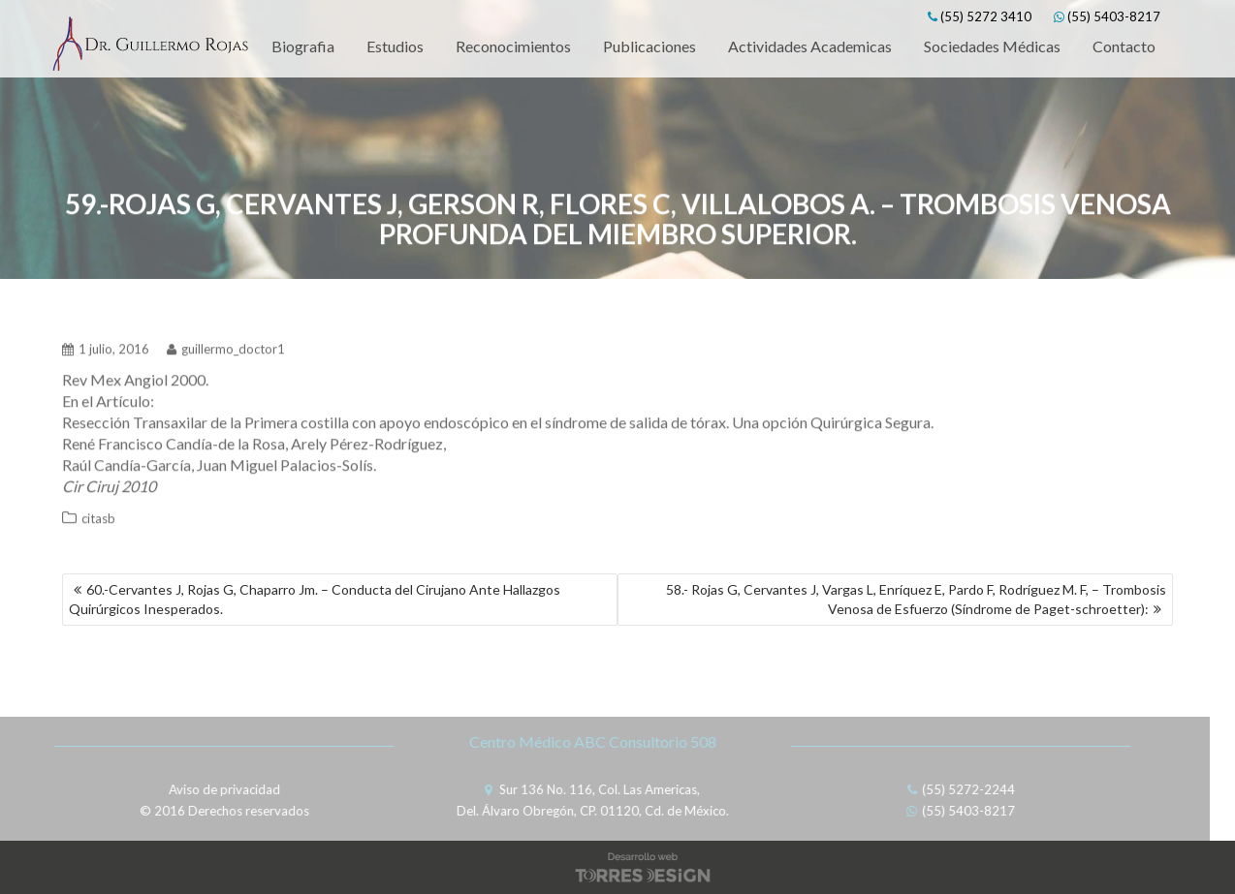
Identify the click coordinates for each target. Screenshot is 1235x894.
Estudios (395, 46)
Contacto (1124, 46)
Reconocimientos (513, 46)
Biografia (302, 46)
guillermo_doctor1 (226, 345)
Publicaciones (649, 46)
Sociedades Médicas (992, 46)
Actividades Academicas (810, 46)
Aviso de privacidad (218, 789)
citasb (98, 514)
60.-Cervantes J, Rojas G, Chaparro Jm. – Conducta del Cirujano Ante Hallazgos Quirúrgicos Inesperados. (314, 599)
